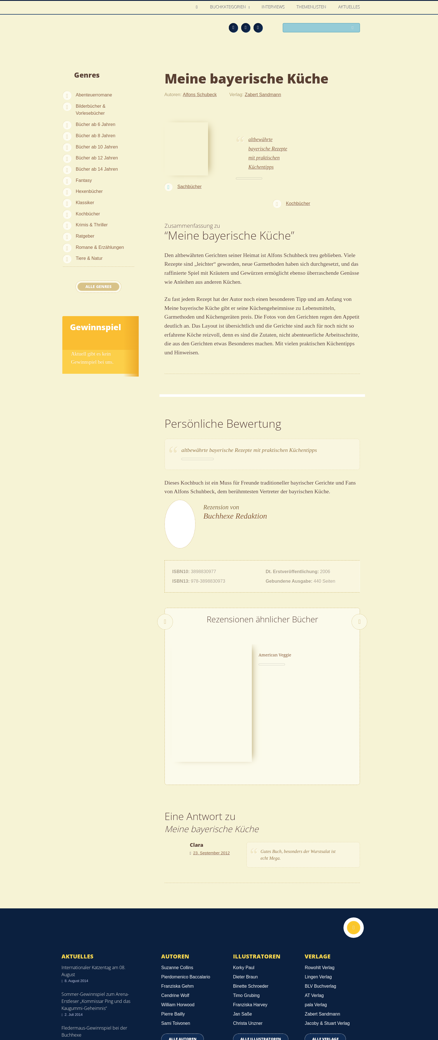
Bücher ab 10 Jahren (97, 146)
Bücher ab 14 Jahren (97, 169)
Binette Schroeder (250, 900)
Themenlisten (312, 7)
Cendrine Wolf (175, 909)
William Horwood (177, 918)
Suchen (353, 28)
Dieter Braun (245, 890)
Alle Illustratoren (260, 952)
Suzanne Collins (177, 881)
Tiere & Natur (89, 258)
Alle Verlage (325, 952)
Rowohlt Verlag (319, 881)
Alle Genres (98, 286)
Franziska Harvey (250, 918)
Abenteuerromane (94, 94)
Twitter (258, 27)
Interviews (273, 7)
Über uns (301, 1015)
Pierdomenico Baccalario (185, 890)
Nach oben (353, 842)
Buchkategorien (228, 7)
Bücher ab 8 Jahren (95, 135)
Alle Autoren (183, 952)
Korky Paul (243, 881)
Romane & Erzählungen (100, 247)
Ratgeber (85, 235)
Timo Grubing (246, 909)
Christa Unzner (248, 937)
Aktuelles (349, 7)
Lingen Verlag (318, 890)
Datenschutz (75, 1006)
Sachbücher (189, 186)
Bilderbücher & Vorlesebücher (91, 109)
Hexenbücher (89, 191)
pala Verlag (316, 918)
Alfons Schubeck (200, 94)
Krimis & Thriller (92, 224)
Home (198, 7)
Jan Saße (242, 928)
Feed (233, 27)
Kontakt (275, 1015)
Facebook (245, 27)
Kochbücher (88, 213)
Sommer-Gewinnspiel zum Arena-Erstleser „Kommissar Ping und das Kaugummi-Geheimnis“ (95, 915)
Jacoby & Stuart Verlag (327, 937)
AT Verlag (314, 909)
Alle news (79, 970)
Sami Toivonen (175, 937)
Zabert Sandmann (263, 94)
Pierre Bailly (173, 928)
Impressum (74, 1014)
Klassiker (85, 202)
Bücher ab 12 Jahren (97, 157)
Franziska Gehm (177, 900)
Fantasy (84, 180)
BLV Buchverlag (320, 900)
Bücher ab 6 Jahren (95, 124)
